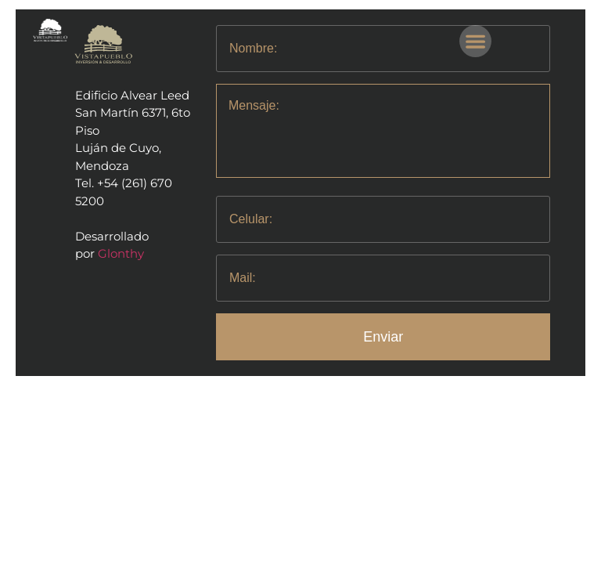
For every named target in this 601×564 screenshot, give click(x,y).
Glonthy (121, 253)
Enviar (383, 337)
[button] (475, 41)
